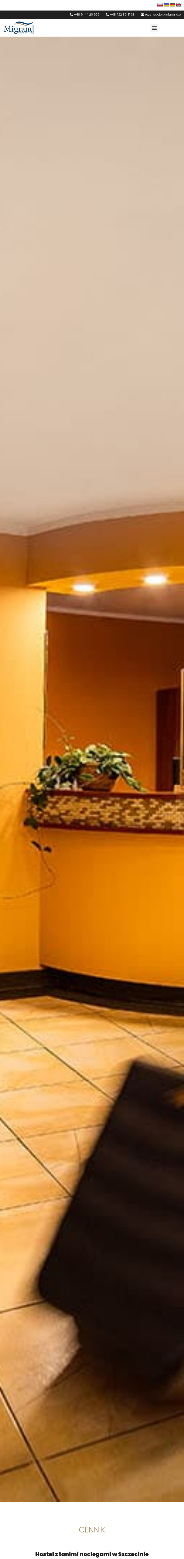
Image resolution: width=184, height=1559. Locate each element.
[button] (154, 28)
